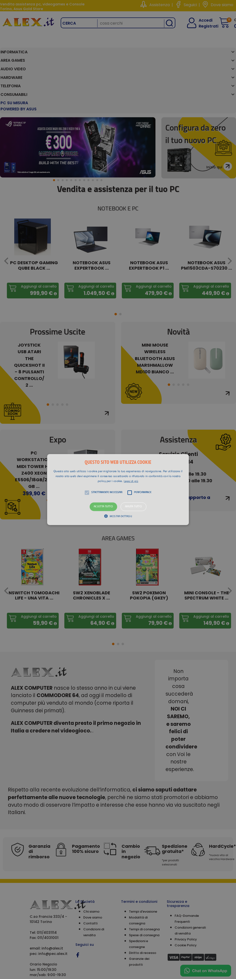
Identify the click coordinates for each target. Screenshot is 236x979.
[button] (118, 489)
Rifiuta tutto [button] (133, 506)
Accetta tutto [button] (103, 506)
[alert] (118, 489)
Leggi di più (131, 481)
